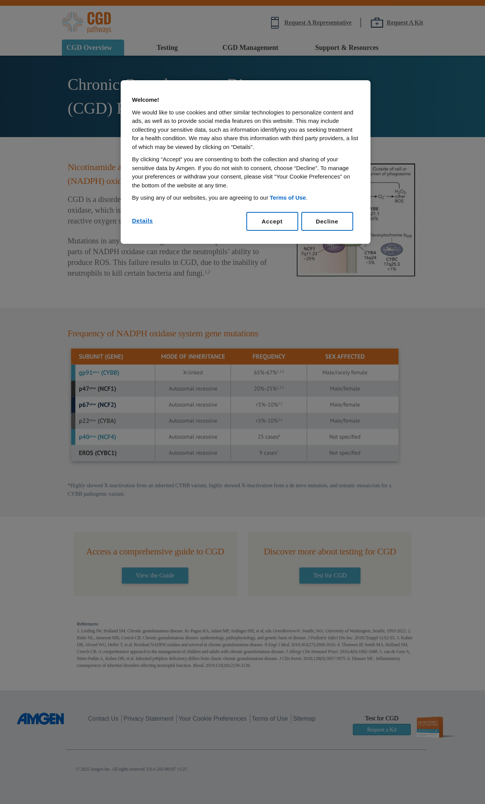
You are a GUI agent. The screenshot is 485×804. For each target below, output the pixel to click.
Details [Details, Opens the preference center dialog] (142, 220)
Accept (272, 221)
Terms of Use (288, 197)
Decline (327, 221)
